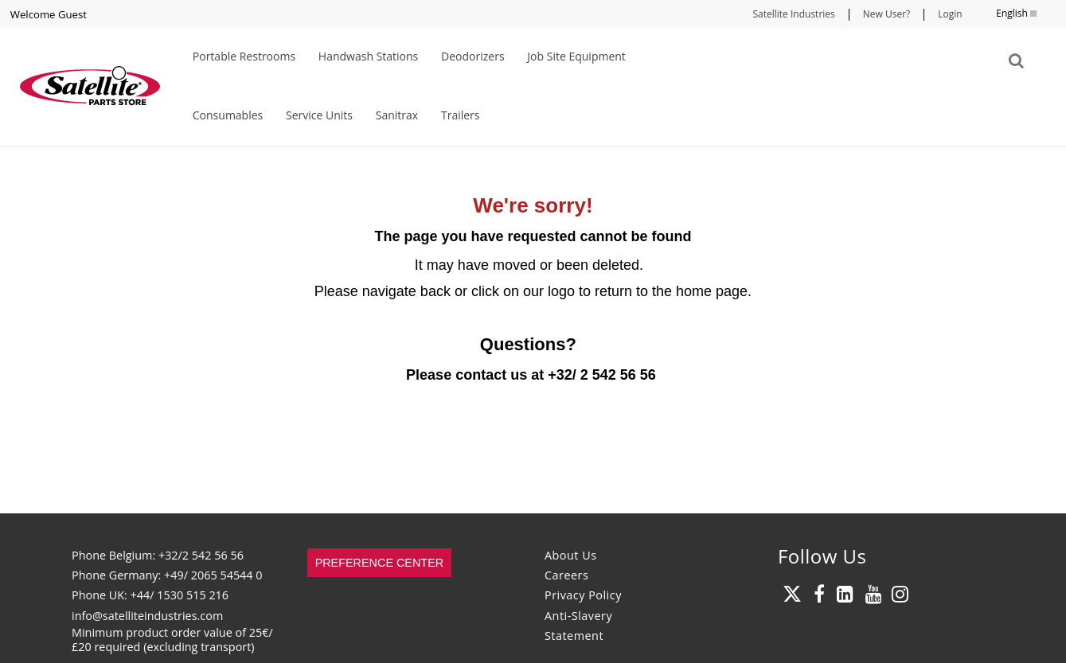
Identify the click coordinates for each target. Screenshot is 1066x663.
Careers (566, 575)
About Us (571, 555)
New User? (886, 14)
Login (950, 14)
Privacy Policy (583, 595)
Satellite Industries (793, 14)
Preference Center (379, 562)
